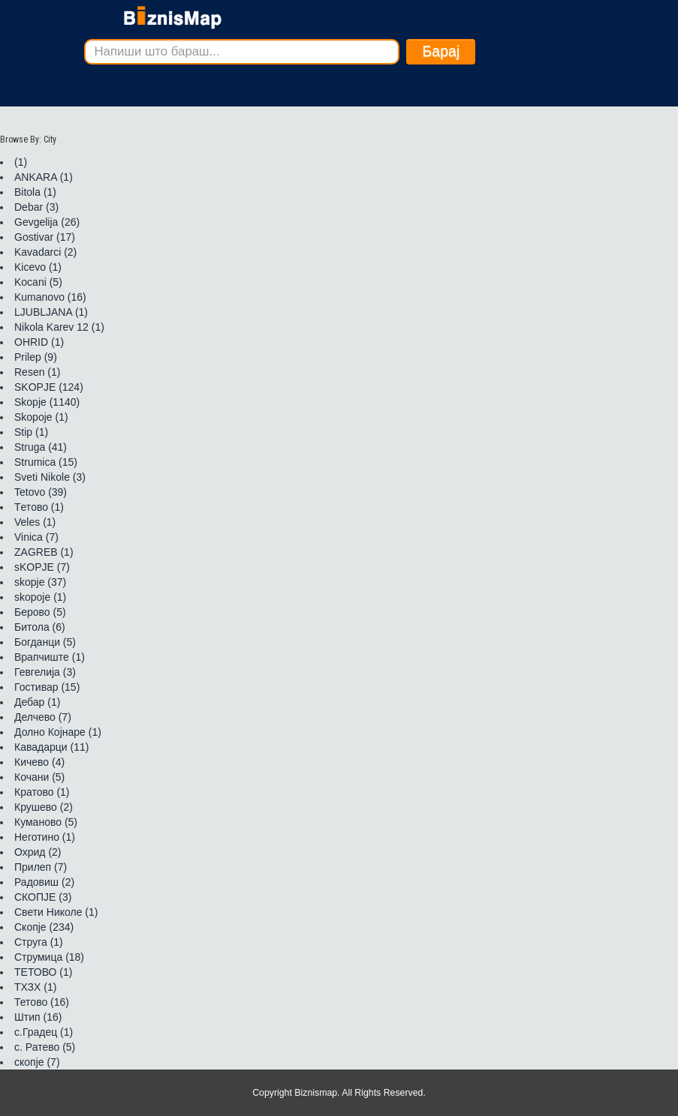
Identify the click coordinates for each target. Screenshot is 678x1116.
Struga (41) (40, 447)
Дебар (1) (37, 702)
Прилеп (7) (40, 867)
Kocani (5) (38, 282)
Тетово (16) (41, 1002)
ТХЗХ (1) (35, 987)
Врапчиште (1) (49, 657)
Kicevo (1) (38, 267)
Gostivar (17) (44, 237)
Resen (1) (37, 372)
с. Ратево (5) (44, 1047)
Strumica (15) (45, 462)
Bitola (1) (35, 192)
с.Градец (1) (43, 1032)
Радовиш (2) (44, 882)
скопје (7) (37, 1062)
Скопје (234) (44, 927)
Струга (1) (38, 942)
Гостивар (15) (47, 687)
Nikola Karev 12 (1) (59, 327)
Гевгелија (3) (45, 672)
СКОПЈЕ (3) (42, 897)
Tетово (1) (39, 507)
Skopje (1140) (47, 402)
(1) (20, 162)
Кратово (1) (42, 792)
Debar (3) (36, 207)
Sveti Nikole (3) (50, 477)
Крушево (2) (43, 807)
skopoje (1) (40, 597)
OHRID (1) (39, 342)
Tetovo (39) (40, 492)
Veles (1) (35, 522)
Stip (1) (31, 432)
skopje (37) (40, 582)
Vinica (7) (36, 537)
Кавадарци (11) (51, 747)
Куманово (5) (45, 822)
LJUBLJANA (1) (51, 312)
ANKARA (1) (43, 177)
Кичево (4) (39, 762)
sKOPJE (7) (42, 567)
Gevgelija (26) (47, 222)
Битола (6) (39, 627)
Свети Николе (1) (56, 912)
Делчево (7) (42, 717)
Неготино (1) (44, 837)
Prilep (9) (35, 357)
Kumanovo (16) (50, 297)
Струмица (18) (49, 957)
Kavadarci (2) (45, 252)
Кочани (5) (39, 777)
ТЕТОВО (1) (43, 972)
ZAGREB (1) (44, 552)
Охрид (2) (38, 852)
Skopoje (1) (41, 417)
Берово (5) (40, 612)
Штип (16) (38, 1017)
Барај (441, 51)
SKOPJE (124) (48, 387)
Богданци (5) (45, 642)
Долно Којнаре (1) (57, 732)
